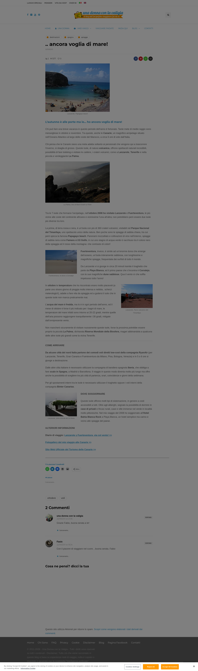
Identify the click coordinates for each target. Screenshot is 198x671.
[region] (99, 666)
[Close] (194, 666)
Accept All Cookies (170, 667)
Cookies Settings (132, 667)
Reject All (151, 667)
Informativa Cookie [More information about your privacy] (28, 668)
